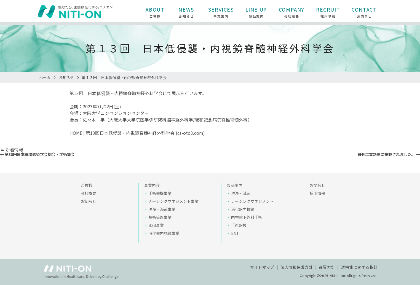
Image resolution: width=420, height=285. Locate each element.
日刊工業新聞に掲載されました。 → (388, 154)
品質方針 (327, 267)
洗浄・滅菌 (240, 193)
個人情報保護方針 (296, 267)
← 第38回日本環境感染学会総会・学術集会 (37, 154)
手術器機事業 (160, 193)
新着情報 (14, 149)
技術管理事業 (160, 217)
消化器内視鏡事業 (163, 233)
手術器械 (239, 225)
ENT (235, 233)
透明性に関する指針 (359, 267)
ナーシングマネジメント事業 (173, 201)
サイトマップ (262, 267)
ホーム (45, 77)
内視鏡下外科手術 (246, 217)
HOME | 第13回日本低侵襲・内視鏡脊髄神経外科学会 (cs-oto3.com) (137, 133)
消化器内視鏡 (242, 209)
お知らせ (66, 77)
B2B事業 (156, 225)
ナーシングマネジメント (252, 201)
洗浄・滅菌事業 (161, 209)
